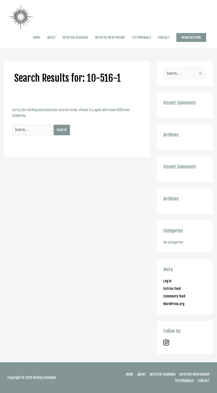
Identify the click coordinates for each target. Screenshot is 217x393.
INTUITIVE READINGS (75, 37)
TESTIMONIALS (141, 37)
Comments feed (174, 296)
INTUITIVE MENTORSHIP (110, 37)
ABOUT (51, 37)
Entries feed (172, 288)
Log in (167, 281)
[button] (191, 37)
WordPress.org (173, 304)
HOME (36, 37)
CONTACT (164, 37)
